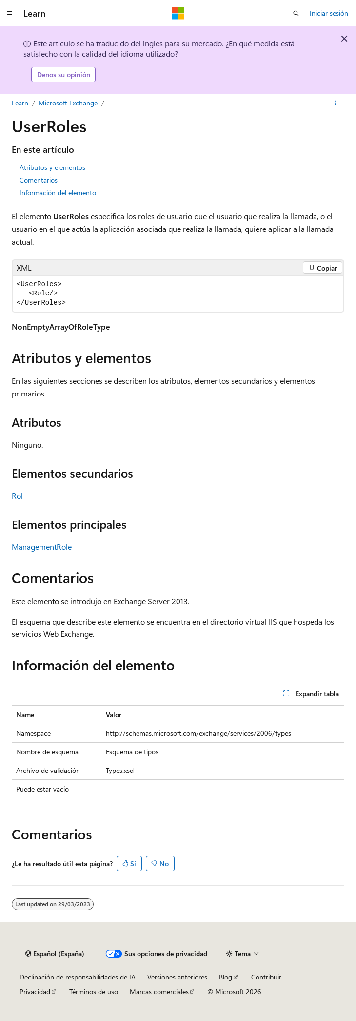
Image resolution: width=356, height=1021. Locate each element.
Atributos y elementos (52, 167)
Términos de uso (93, 991)
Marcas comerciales (159, 991)
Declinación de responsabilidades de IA (78, 976)
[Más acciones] (335, 103)
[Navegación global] (10, 13)
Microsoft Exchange (68, 102)
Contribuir (266, 976)
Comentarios (39, 180)
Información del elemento (58, 192)
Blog (225, 976)
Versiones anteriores (177, 976)
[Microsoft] (178, 13)
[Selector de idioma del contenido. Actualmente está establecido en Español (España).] (55, 953)
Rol (17, 495)
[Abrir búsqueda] (296, 13)
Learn (20, 102)
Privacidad (35, 991)
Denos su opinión (63, 74)
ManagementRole (42, 547)
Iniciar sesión (329, 13)
